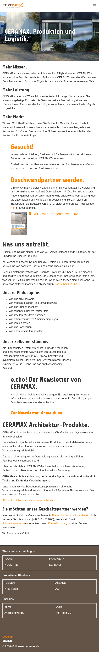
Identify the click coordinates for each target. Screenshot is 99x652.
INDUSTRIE (11, 564)
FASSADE (60, 582)
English (7, 640)
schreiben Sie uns (66, 284)
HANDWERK (56, 558)
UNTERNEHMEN (14, 612)
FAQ (56, 588)
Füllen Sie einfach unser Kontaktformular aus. (28, 500)
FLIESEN (9, 582)
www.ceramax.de (28, 646)
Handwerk (82, 515)
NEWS (8, 606)
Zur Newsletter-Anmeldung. (37, 413)
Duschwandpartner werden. (47, 180)
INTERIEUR (11, 588)
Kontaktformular (57, 523)
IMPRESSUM (64, 612)
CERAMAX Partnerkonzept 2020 (54, 214)
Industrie (66, 515)
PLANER (9, 558)
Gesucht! (22, 147)
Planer (56, 515)
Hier (13, 168)
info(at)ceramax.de (14, 523)
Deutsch (7, 636)
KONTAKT (55, 564)
